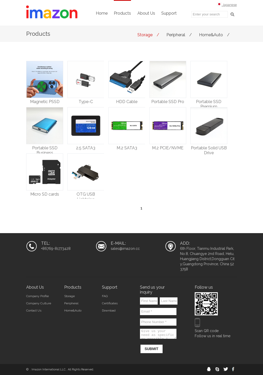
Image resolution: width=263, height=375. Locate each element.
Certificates (110, 303)
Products (122, 13)
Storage (69, 296)
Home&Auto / (215, 34)
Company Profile (37, 296)
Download (109, 310)
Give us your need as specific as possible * (158, 334)
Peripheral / (180, 34)
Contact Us (33, 310)
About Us (146, 13)
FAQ (105, 296)
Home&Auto (72, 310)
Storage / (149, 34)
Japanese (227, 5)
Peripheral (71, 303)
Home (102, 13)
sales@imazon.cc (125, 248)
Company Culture (38, 303)
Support (169, 13)
